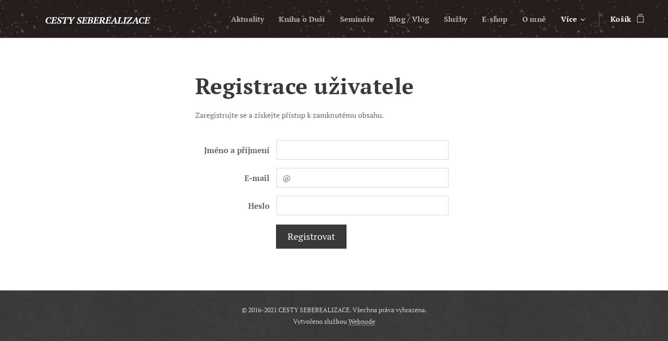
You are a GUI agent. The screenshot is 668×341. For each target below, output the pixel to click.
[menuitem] (234, 19)
